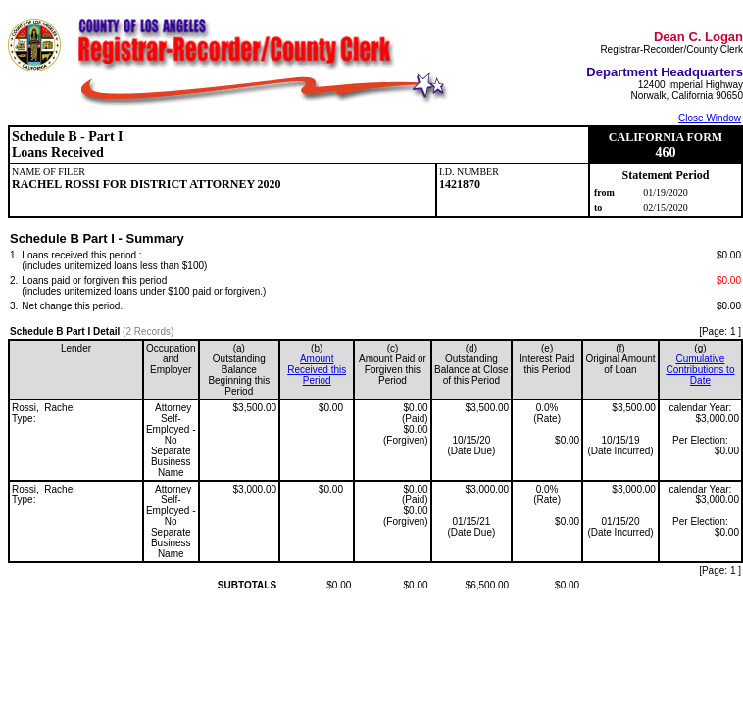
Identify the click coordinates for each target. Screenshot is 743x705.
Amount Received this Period (316, 369)
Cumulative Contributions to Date (700, 369)
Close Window (709, 118)
